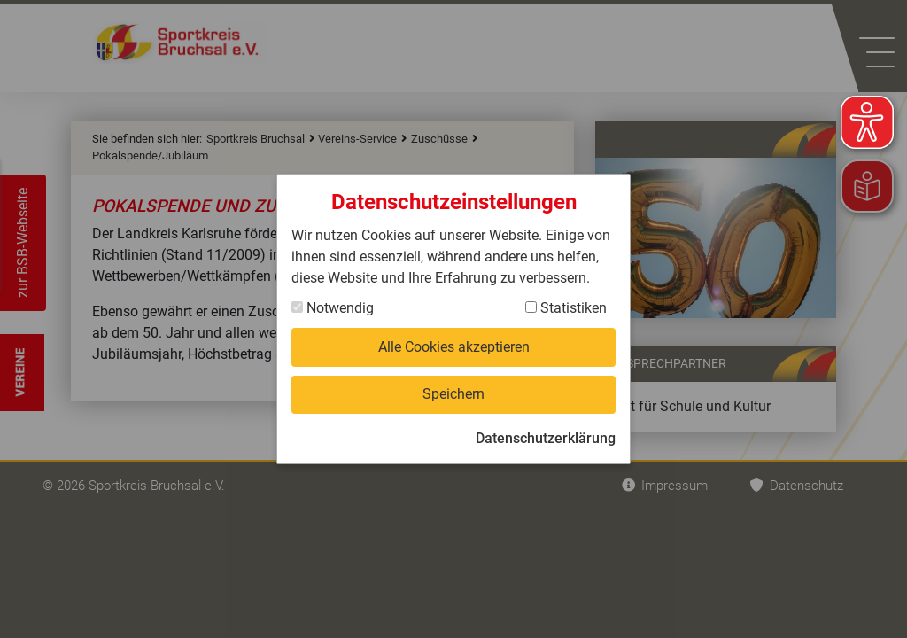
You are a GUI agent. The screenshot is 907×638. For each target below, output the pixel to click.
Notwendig (332, 308)
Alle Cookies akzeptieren (454, 346)
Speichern (453, 393)
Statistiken (566, 308)
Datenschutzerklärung (546, 438)
